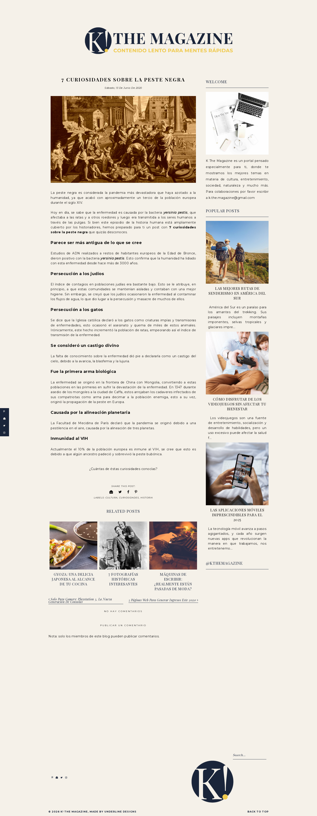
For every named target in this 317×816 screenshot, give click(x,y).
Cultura (111, 497)
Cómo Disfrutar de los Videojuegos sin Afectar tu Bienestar (237, 404)
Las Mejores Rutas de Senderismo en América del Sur (237, 293)
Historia (146, 497)
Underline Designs (120, 811)
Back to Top (258, 811)
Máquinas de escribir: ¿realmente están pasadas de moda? (173, 580)
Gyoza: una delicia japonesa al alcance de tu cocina (73, 578)
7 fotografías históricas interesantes (123, 578)
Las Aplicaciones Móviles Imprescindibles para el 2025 (237, 514)
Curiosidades (129, 497)
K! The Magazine (74, 811)
